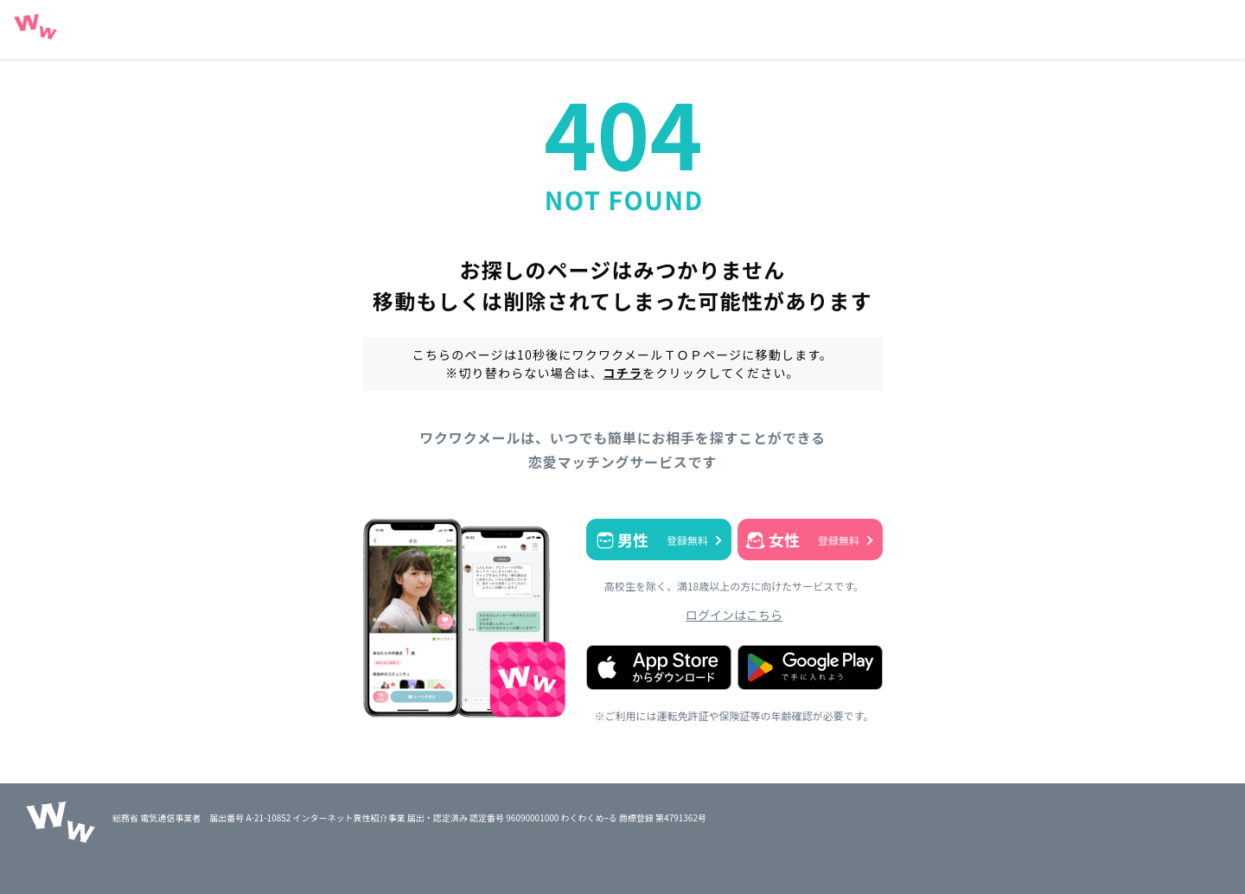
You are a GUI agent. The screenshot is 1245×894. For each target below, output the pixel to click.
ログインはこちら (734, 614)
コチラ (623, 372)
